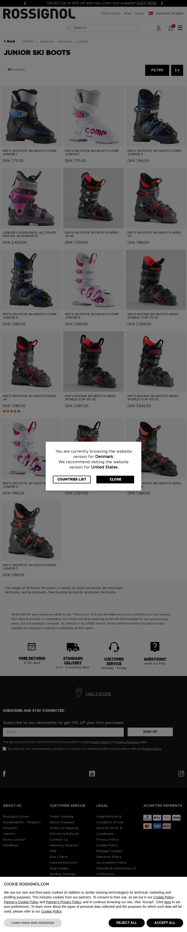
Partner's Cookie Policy (21, 902)
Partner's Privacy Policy (63, 902)
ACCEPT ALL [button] (164, 923)
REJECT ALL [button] (126, 923)
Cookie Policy (163, 897)
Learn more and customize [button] (33, 923)
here (167, 902)
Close (115, 479)
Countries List (71, 479)
